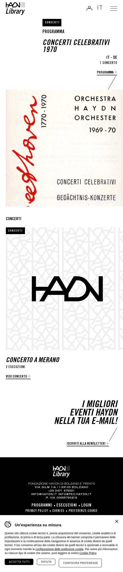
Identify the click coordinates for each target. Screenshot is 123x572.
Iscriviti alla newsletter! (86, 444)
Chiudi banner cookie (116, 521)
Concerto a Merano (32, 360)
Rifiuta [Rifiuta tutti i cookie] (46, 562)
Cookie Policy (87, 553)
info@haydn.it (44, 494)
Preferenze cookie (83, 511)
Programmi (42, 505)
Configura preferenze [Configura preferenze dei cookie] (80, 563)
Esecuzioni (66, 505)
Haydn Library (15, 8)
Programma (105, 72)
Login (89, 8)
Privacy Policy (36, 511)
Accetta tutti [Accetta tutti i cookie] (19, 562)
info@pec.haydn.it (75, 494)
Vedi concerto (16, 376)
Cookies (58, 511)
